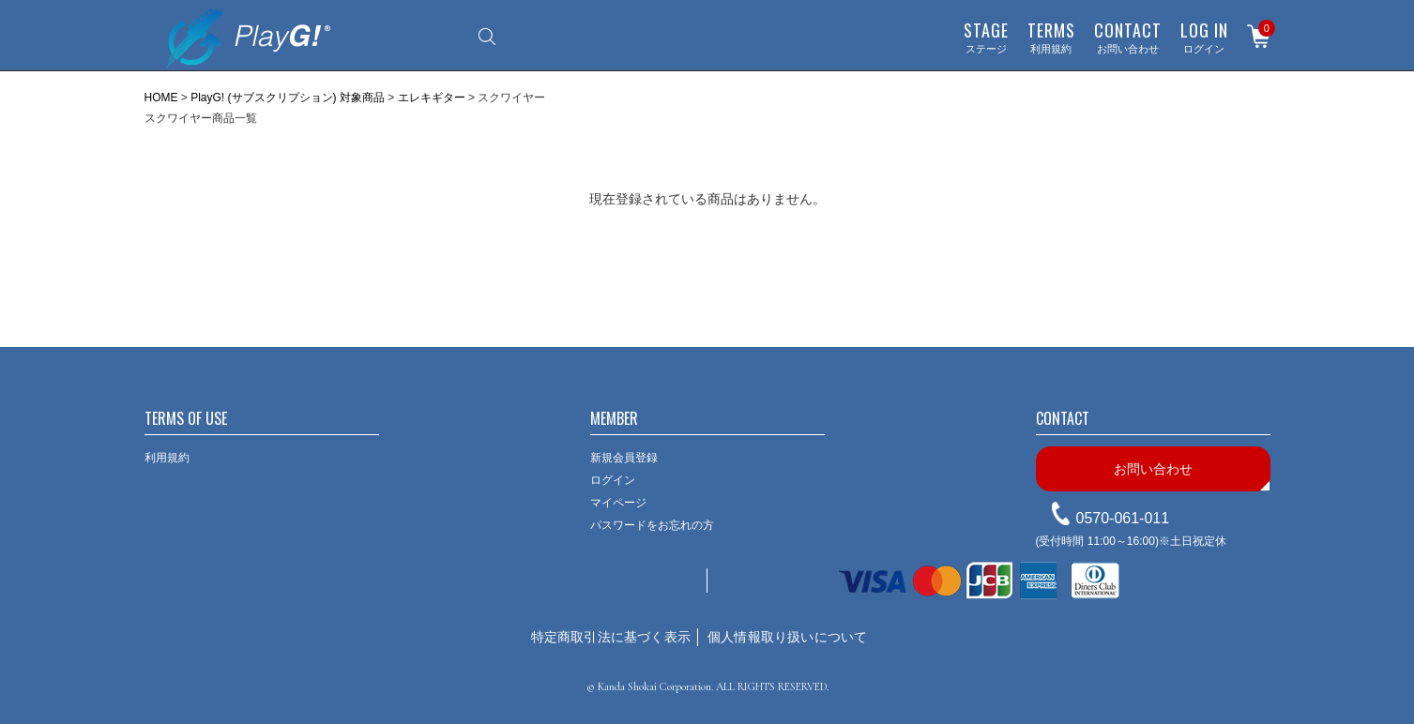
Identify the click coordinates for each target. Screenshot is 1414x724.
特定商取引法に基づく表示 (611, 636)
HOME (161, 97)
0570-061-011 (1123, 518)
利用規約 (1051, 36)
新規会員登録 (624, 457)
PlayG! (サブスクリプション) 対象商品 (287, 97)
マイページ (618, 502)
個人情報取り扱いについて (787, 636)
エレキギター (431, 97)
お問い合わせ (1128, 36)
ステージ (986, 36)
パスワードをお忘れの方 (652, 525)
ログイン (1204, 36)
